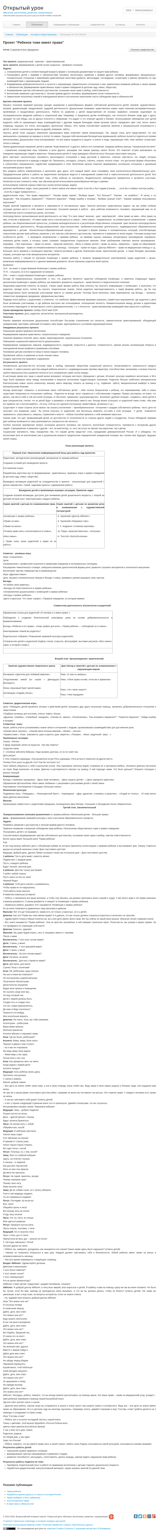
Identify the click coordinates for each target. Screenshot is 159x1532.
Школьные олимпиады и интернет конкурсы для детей (39, 1521)
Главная (16, 24)
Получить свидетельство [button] (142, 49)
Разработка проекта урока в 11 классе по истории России (34, 1494)
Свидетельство (97, 24)
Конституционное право (18, 1501)
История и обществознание (44, 34)
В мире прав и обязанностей (20, 1504)
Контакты (140, 24)
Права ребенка (14, 1491)
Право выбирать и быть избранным (23, 1497)
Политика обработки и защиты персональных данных (68, 1525)
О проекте (8, 1521)
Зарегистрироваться (144, 10)
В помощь (120, 24)
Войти (128, 10)
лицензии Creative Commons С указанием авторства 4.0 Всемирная (78, 1528)
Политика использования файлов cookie (22, 1525)
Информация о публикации (66, 24)
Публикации (37, 24)
